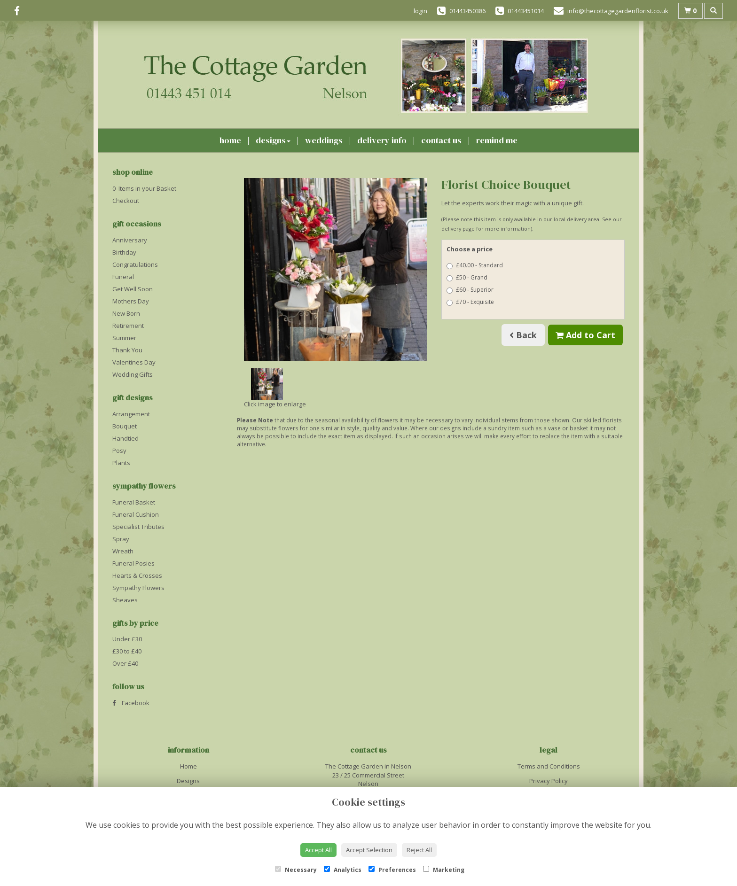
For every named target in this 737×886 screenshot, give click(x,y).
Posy (119, 450)
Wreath (122, 551)
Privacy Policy (548, 781)
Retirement (128, 325)
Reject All (419, 850)
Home (230, 140)
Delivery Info (382, 140)
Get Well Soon (132, 289)
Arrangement (131, 414)
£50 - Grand (467, 277)
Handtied (125, 438)
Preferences (392, 870)
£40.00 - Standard (475, 265)
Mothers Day (130, 301)
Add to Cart (585, 335)
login (420, 11)
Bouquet (124, 426)
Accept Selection (369, 850)
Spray (120, 539)
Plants (121, 463)
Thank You (127, 350)
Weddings (324, 140)
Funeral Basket (133, 502)
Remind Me (496, 140)
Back (523, 335)
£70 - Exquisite (470, 302)
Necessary (296, 870)
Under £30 (127, 639)
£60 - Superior (470, 290)
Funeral (123, 276)
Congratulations (135, 264)
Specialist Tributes (138, 526)
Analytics (342, 870)
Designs (273, 140)
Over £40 (125, 663)
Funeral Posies (133, 563)
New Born (126, 313)
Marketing (443, 870)
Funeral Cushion (135, 514)
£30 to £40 (126, 651)
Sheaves (125, 600)
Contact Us (441, 140)
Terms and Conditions (548, 766)
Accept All (318, 850)
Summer (124, 338)
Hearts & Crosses (137, 575)
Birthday (124, 252)
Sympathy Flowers (138, 587)
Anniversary (129, 240)
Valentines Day (134, 362)
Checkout (125, 200)
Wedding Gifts (132, 374)
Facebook (130, 703)
